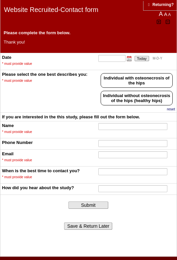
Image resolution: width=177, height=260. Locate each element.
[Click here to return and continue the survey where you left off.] (163, 4)
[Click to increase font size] (159, 22)
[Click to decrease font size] (168, 22)
